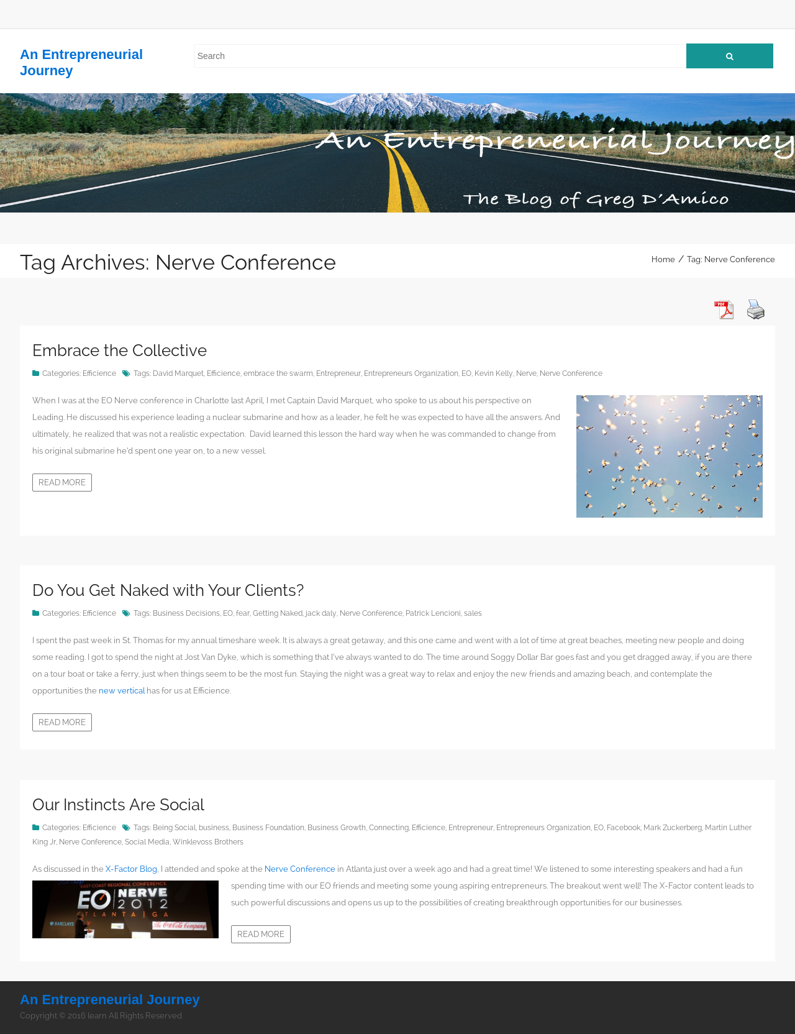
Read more (62, 482)
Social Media (147, 842)
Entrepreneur (338, 373)
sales (473, 613)
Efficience (99, 373)
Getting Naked (277, 613)
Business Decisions (186, 613)
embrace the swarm (278, 373)
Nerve (526, 373)
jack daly (321, 613)
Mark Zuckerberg (672, 827)
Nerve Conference (571, 373)
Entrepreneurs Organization (411, 373)
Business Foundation (268, 827)
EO (466, 373)
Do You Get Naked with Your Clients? (168, 590)
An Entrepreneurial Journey (110, 999)
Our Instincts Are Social (118, 804)
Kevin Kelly (494, 373)
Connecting (389, 827)
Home (663, 259)
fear (243, 613)
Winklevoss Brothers (208, 842)
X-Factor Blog (131, 869)
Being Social (174, 827)
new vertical (123, 690)
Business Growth (336, 827)
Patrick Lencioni (433, 613)
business (214, 827)
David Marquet (178, 373)
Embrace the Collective (119, 350)
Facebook (623, 827)
